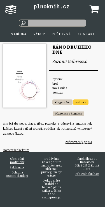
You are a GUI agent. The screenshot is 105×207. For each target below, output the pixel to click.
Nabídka (18, 33)
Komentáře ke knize (16, 150)
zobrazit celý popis (79, 142)
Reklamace (17, 167)
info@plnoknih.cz (87, 174)
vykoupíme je (51, 197)
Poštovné (61, 33)
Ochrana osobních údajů (17, 174)
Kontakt (86, 33)
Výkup (39, 33)
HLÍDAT (80, 102)
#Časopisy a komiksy (68, 113)
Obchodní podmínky (17, 160)
